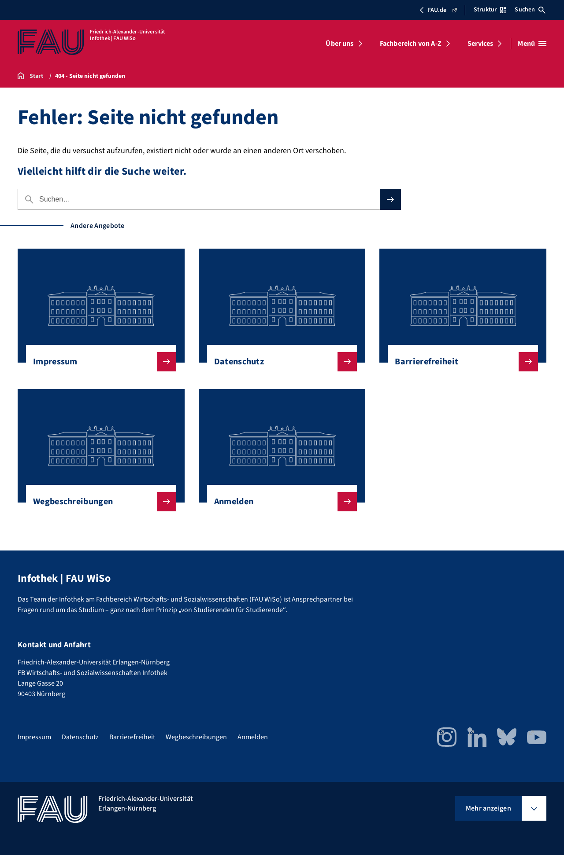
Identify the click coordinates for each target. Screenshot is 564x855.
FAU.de (437, 10)
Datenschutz (278, 361)
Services (480, 43)
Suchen (530, 9)
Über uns (339, 43)
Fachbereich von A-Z (411, 43)
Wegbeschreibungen (97, 501)
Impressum (97, 361)
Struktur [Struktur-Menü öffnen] (490, 9)
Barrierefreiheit (459, 361)
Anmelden (278, 501)
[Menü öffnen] (532, 43)
